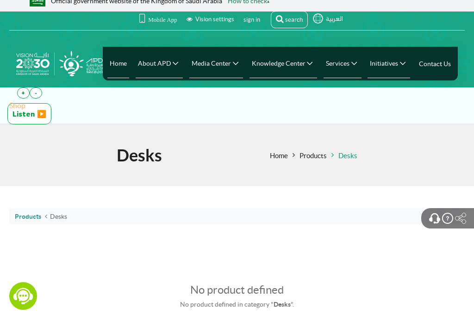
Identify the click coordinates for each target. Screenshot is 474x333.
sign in (251, 19)
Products (313, 156)
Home (279, 156)
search (289, 19)
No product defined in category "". (237, 304)
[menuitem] (118, 63)
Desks (347, 156)
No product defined (237, 290)
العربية (334, 18)
